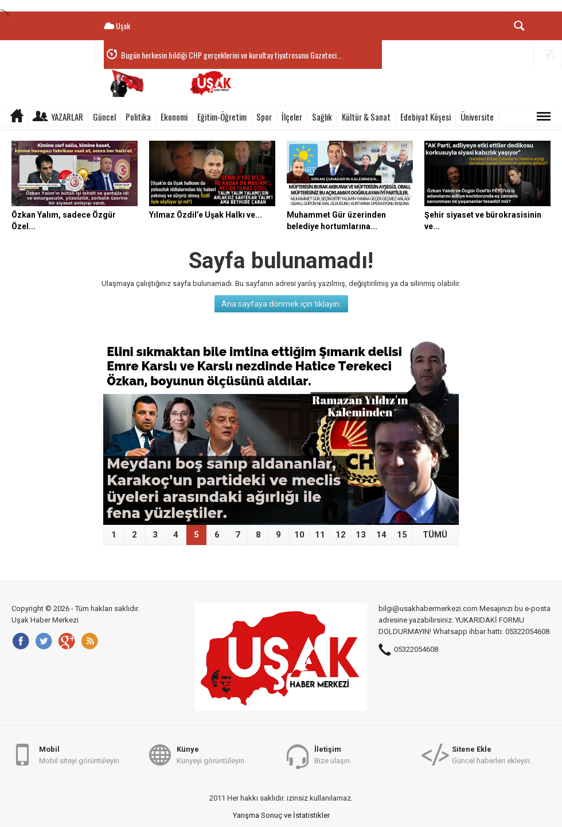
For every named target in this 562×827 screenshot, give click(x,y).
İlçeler (292, 116)
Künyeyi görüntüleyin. (211, 754)
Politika (138, 116)
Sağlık (322, 116)
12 (340, 535)
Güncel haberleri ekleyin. (492, 754)
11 (320, 535)
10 (299, 535)
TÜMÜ (435, 535)
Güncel (104, 116)
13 (361, 535)
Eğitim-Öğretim (222, 116)
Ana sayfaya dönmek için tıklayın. (281, 303)
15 (402, 535)
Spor (264, 116)
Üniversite (477, 116)
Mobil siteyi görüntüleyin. (80, 754)
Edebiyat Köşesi (425, 116)
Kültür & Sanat (366, 116)
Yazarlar (67, 116)
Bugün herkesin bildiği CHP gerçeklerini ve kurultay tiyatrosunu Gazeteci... (231, 55)
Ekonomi (174, 116)
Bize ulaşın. (333, 754)
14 (381, 535)
